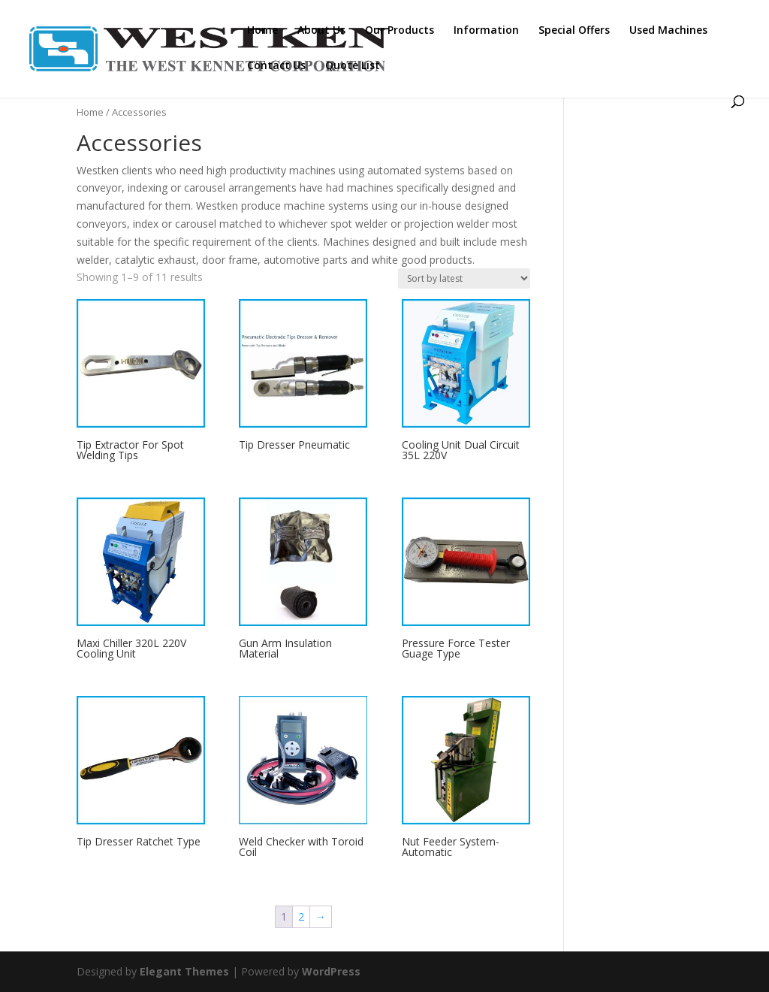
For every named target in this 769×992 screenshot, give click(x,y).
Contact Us (276, 66)
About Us (321, 31)
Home (262, 31)
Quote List (352, 66)
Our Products (399, 31)
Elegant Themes (184, 971)
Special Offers (574, 31)
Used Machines (668, 31)
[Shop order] (464, 278)
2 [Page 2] (301, 916)
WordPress (331, 971)
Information (486, 31)
